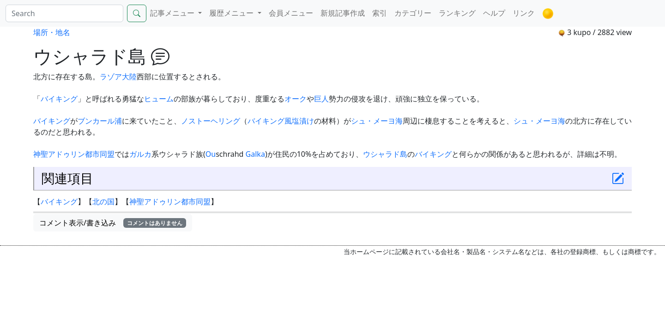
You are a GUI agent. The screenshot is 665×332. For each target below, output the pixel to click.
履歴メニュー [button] (232, 13)
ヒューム (159, 99)
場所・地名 (51, 32)
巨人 (321, 99)
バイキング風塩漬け (281, 121)
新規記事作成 (342, 13)
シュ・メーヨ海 (377, 121)
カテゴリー (412, 13)
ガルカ (140, 154)
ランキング (457, 13)
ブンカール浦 (100, 121)
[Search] (64, 13)
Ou (211, 154)
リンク (524, 13)
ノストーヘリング (210, 121)
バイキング (59, 99)
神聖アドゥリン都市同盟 (74, 154)
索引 (379, 13)
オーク (295, 99)
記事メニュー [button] (173, 13)
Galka (255, 154)
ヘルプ (494, 13)
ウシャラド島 (385, 154)
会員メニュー (291, 13)
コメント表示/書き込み (112, 223)
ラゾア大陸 (118, 76)
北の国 (103, 201)
